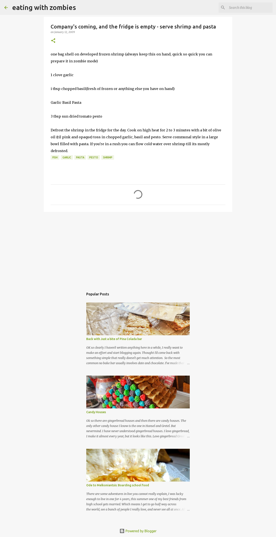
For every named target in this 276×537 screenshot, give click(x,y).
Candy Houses (96, 412)
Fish (55, 157)
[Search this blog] (250, 7)
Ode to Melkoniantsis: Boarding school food (117, 485)
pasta (80, 157)
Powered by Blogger (138, 531)
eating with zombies (44, 7)
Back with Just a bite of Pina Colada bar (114, 339)
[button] (53, 41)
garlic (67, 157)
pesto (93, 157)
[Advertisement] (138, 248)
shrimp (107, 157)
